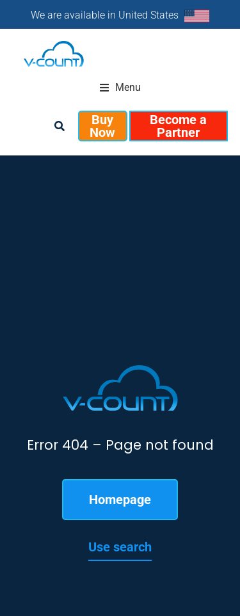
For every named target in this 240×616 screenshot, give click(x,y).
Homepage (120, 499)
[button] (120, 87)
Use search (120, 547)
